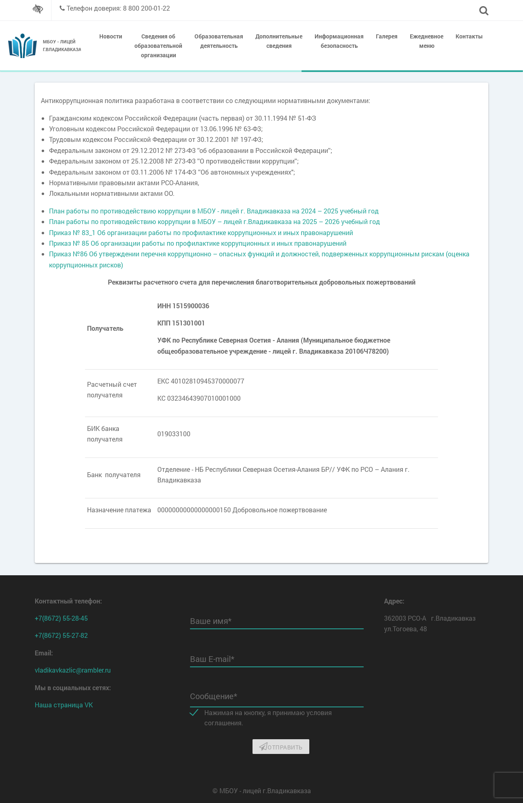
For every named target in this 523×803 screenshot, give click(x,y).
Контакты (469, 36)
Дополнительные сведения (278, 40)
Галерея (387, 36)
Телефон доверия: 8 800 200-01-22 (118, 8)
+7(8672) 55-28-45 (61, 618)
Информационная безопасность (339, 40)
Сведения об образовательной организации (158, 45)
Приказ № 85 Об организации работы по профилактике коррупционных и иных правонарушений (197, 243)
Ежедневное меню (426, 40)
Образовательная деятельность (218, 40)
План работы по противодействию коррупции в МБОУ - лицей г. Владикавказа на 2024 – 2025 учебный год (214, 210)
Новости (110, 36)
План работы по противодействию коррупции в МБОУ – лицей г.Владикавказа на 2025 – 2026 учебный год (214, 221)
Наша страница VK (64, 704)
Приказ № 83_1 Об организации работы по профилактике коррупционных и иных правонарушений (201, 232)
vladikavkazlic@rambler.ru (73, 670)
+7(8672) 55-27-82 (61, 635)
